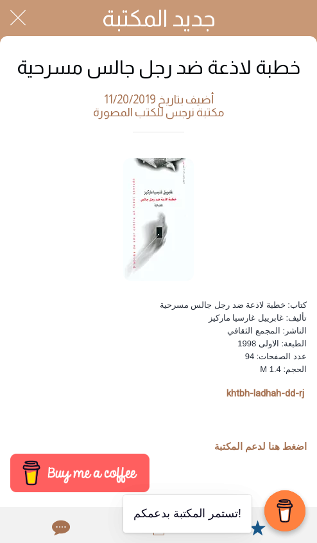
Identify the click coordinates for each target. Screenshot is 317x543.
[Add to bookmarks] (257, 527)
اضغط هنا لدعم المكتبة (260, 446)
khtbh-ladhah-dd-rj (265, 393)
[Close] (18, 18)
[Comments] (59, 527)
